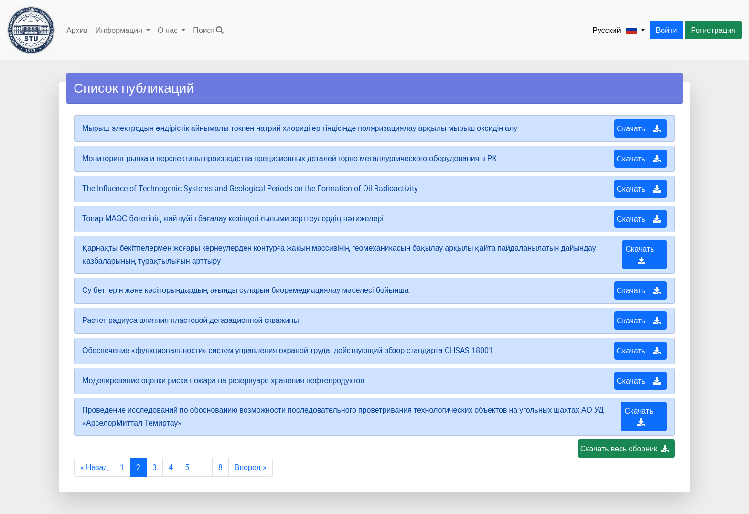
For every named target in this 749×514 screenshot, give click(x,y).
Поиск (208, 30)
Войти (666, 30)
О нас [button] (169, 30)
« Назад (94, 467)
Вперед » (251, 467)
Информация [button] (120, 30)
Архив (77, 30)
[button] (614, 30)
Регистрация (713, 30)
